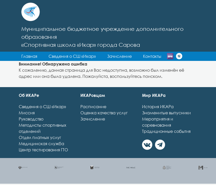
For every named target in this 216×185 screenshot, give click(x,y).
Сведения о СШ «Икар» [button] (72, 56)
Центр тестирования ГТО (43, 149)
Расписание (93, 106)
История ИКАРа (158, 106)
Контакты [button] (152, 56)
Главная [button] (29, 56)
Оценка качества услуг (104, 112)
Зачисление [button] (119, 56)
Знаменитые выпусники (166, 112)
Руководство (31, 119)
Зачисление (92, 119)
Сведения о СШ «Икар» (42, 106)
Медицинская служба (41, 143)
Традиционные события (166, 131)
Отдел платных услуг (40, 137)
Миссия (27, 112)
